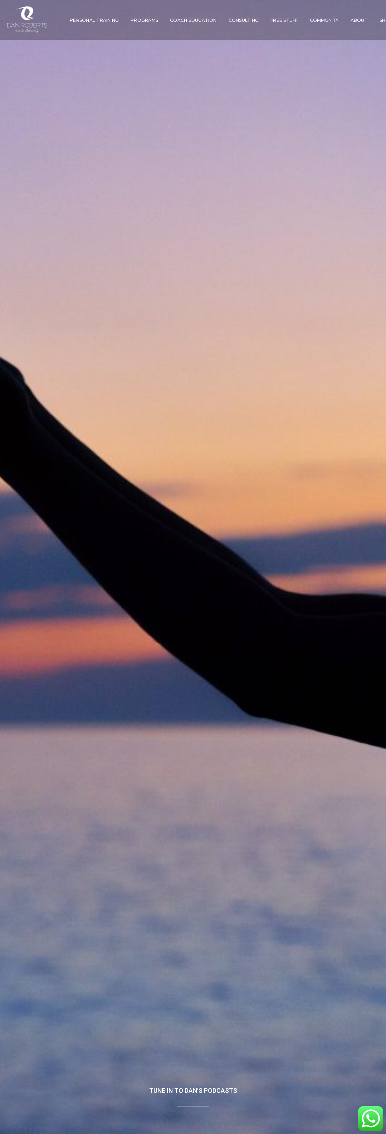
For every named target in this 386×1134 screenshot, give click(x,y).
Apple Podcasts (69, 793)
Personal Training (94, 20)
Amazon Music (69, 805)
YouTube (58, 816)
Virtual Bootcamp (99, 1074)
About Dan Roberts (286, 1074)
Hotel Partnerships (162, 1086)
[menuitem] (94, 20)
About (359, 20)
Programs (144, 20)
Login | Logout (287, 1086)
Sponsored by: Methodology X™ (96, 878)
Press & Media (287, 1063)
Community (324, 20)
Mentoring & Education (162, 1063)
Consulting (244, 20)
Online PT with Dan (100, 1086)
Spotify (55, 782)
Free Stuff (284, 20)
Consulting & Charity (162, 1074)
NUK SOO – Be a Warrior (99, 1052)
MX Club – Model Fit (99, 1063)
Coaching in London (162, 1052)
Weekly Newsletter (348, 1052)
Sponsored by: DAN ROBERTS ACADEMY (289, 877)
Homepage (286, 1052)
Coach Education (193, 20)
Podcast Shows (348, 1063)
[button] (336, 1079)
